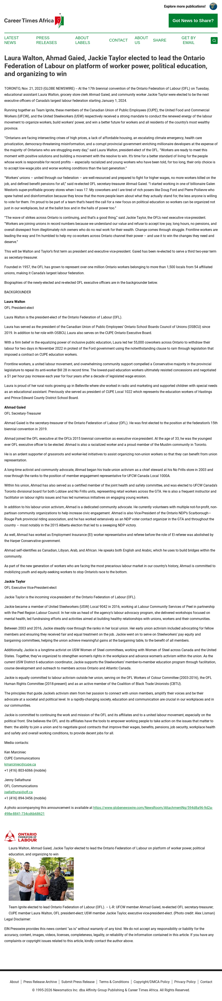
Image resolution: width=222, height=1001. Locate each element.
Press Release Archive (40, 982)
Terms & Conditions (114, 982)
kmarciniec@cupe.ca (20, 764)
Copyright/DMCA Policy (152, 982)
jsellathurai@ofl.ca (18, 792)
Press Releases (46, 40)
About (14, 982)
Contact (118, 40)
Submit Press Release (78, 982)
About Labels (82, 40)
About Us (141, 40)
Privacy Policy (185, 982)
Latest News (11, 40)
